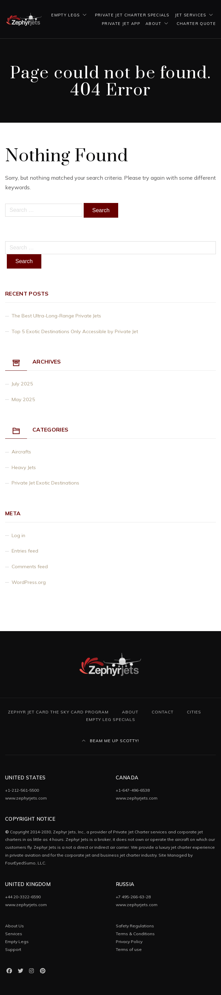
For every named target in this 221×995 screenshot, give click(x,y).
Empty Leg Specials (110, 719)
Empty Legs (65, 15)
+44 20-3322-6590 (23, 896)
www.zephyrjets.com (26, 798)
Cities (194, 711)
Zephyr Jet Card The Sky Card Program (58, 711)
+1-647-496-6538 (133, 790)
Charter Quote (196, 23)
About (154, 23)
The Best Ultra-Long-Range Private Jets (56, 316)
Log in (18, 535)
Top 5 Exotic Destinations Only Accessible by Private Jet (75, 331)
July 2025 (22, 384)
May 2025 (23, 399)
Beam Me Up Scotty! (110, 740)
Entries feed (25, 551)
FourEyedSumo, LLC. (25, 862)
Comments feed (30, 566)
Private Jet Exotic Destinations (45, 483)
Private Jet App (121, 23)
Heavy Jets (24, 467)
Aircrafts (21, 452)
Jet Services (190, 15)
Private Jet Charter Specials (132, 15)
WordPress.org (29, 582)
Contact (163, 711)
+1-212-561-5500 (22, 790)
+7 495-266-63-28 (133, 896)
